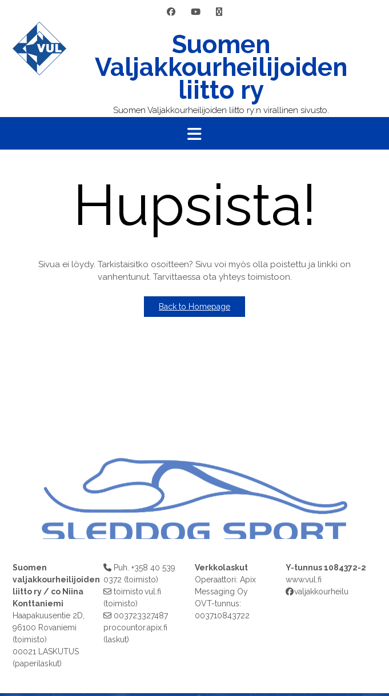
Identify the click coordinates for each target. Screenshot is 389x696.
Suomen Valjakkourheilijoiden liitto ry (221, 67)
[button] (194, 133)
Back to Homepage (194, 306)
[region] (194, 456)
